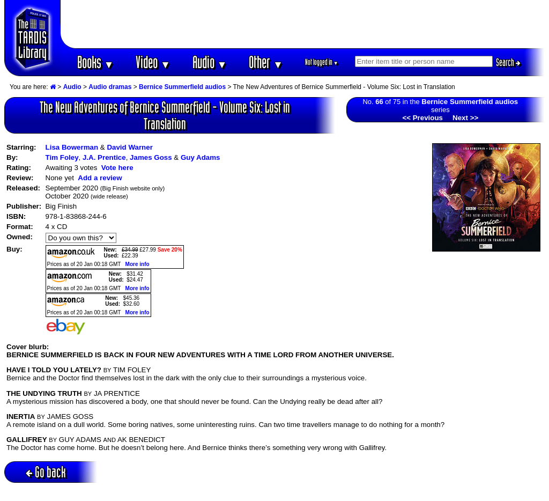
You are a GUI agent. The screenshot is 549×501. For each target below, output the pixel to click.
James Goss (151, 157)
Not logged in (322, 62)
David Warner (129, 147)
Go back (46, 471)
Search (508, 62)
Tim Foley (62, 157)
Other (266, 62)
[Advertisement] (303, 24)
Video (153, 62)
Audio (209, 62)
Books (95, 62)
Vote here (117, 168)
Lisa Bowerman (72, 147)
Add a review (100, 178)
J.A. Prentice (104, 157)
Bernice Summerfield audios (182, 87)
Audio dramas (109, 87)
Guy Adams (200, 157)
